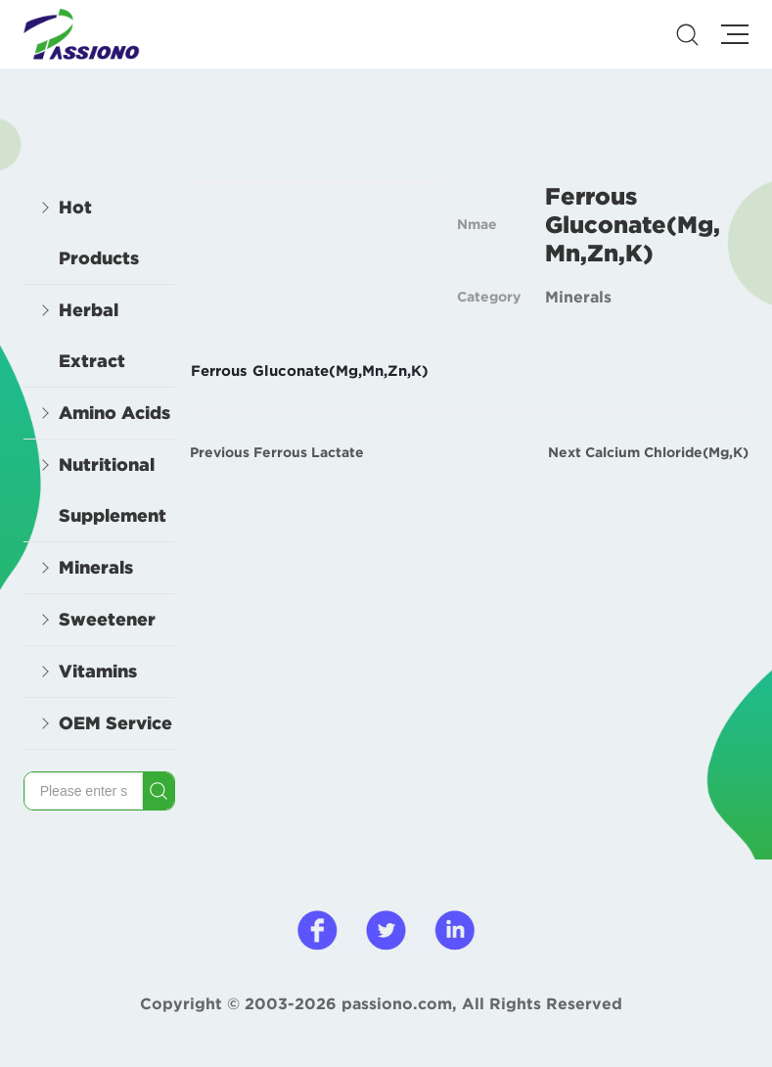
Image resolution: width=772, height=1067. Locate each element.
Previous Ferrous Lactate (277, 452)
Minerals (578, 296)
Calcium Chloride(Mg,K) (667, 452)
